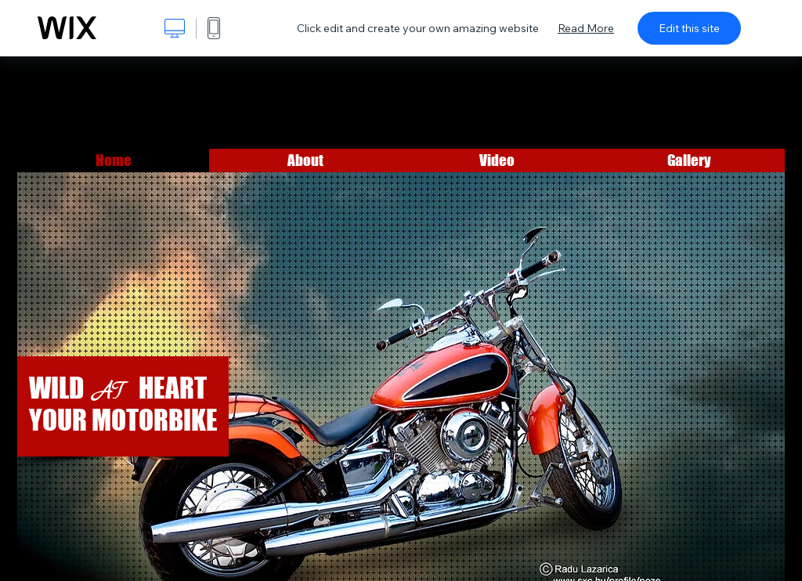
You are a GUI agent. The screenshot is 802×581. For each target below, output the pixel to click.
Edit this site (689, 28)
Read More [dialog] (586, 28)
